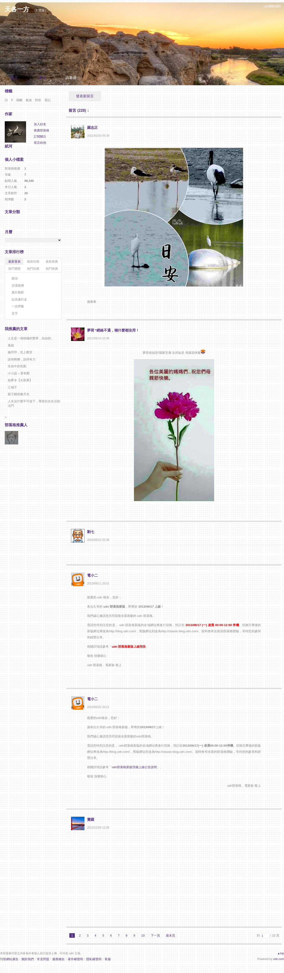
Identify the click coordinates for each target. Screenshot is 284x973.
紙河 (8, 146)
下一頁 (155, 935)
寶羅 (90, 819)
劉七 (90, 532)
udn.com (278, 959)
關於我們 (28, 959)
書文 (14, 78)
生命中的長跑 (17, 366)
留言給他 (40, 142)
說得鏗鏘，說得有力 (22, 359)
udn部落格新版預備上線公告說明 (134, 767)
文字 (15, 313)
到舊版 (40, 10)
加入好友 (40, 124)
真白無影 (18, 292)
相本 (42, 78)
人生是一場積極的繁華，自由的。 (31, 338)
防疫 (38, 100)
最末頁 (170, 935)
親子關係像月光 (18, 394)
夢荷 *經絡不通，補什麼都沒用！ (113, 330)
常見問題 (43, 959)
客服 (108, 959)
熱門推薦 (52, 268)
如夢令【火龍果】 (20, 380)
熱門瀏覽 (14, 268)
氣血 (29, 100)
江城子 (12, 387)
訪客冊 (71, 78)
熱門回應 (33, 268)
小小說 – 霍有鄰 (19, 373)
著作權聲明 (75, 959)
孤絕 (11, 345)
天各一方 (17, 9)
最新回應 (33, 261)
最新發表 (14, 261)
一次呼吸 (18, 306)
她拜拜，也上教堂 (20, 352)
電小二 (92, 575)
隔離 (19, 100)
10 (143, 935)
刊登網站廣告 (9, 959)
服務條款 (58, 959)
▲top (280, 953)
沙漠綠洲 (18, 285)
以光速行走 (19, 299)
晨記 (47, 100)
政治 (15, 278)
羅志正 (92, 128)
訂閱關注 (40, 136)
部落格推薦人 (16, 425)
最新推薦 (52, 261)
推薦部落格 (41, 130)
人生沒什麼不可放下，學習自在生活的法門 (34, 403)
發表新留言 (85, 96)
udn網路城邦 (272, 6)
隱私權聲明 (94, 959)
